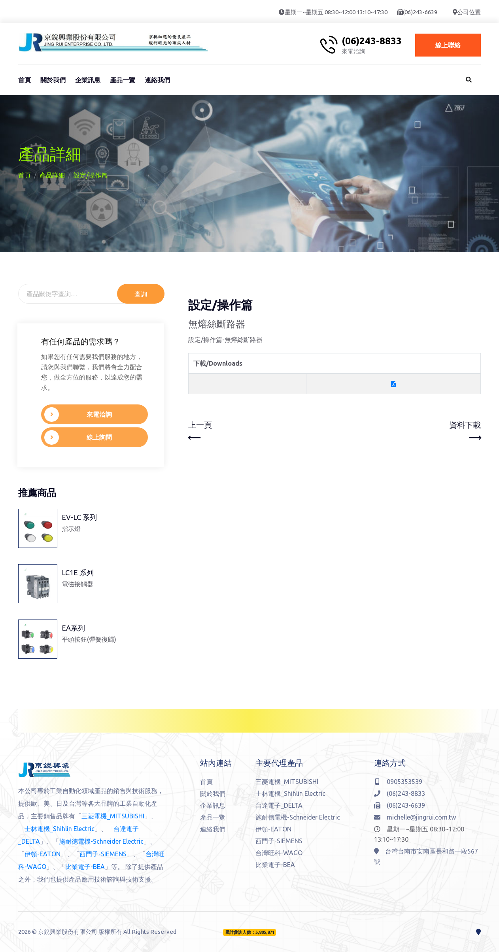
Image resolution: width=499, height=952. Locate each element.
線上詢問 (71, 437)
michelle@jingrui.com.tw (415, 817)
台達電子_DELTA (278, 805)
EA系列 (73, 628)
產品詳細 (52, 175)
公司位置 (469, 12)
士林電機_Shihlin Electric (60, 828)
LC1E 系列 (78, 572)
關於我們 (53, 79)
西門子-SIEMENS (103, 854)
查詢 (140, 293)
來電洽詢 (71, 414)
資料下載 (465, 432)
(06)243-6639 (420, 12)
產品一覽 (122, 79)
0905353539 (398, 781)
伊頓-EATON (42, 854)
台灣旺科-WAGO (278, 852)
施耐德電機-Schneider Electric (101, 841)
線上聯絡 (448, 45)
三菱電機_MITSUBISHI (112, 816)
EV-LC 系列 (79, 517)
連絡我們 (157, 79)
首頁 (24, 79)
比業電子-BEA (85, 866)
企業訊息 (87, 79)
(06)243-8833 (372, 41)
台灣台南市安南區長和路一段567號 (426, 856)
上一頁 (200, 432)
